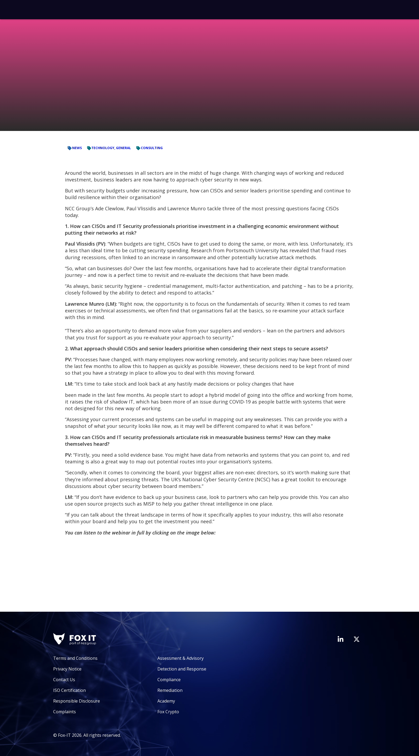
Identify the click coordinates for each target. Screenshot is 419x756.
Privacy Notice (67, 669)
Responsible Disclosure (76, 701)
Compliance (169, 680)
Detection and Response (181, 669)
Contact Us (64, 680)
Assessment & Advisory (180, 658)
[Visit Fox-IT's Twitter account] (356, 639)
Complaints (64, 712)
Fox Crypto (168, 712)
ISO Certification (69, 690)
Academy (166, 701)
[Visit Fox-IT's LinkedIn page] (340, 639)
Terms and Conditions (75, 658)
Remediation (170, 690)
